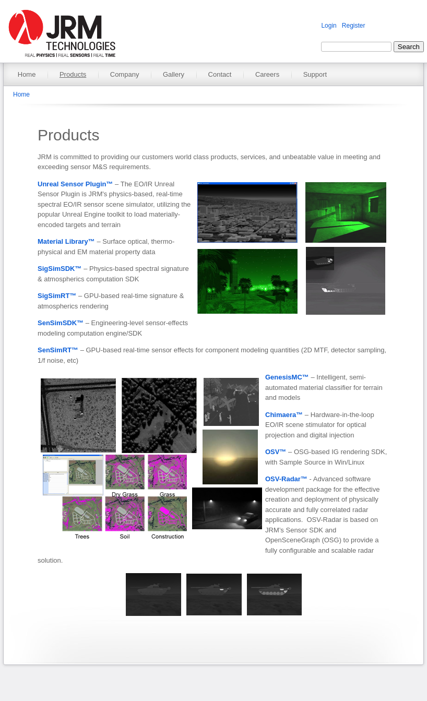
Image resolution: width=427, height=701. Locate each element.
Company (124, 74)
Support (315, 74)
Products (73, 74)
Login (328, 25)
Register (353, 25)
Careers (267, 74)
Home (27, 74)
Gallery (173, 74)
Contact (220, 74)
